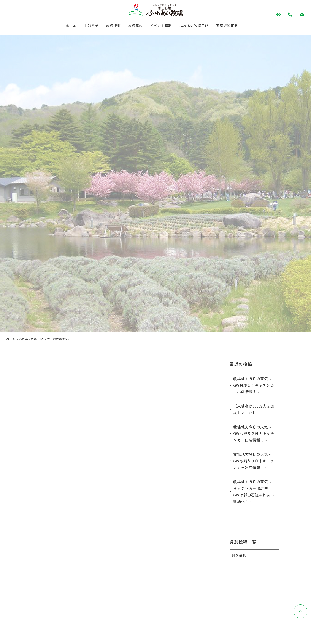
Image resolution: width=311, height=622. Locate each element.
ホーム (64, 26)
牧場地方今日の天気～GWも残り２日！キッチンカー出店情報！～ (253, 435)
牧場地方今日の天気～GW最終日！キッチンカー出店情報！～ (253, 386)
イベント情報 (161, 26)
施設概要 (109, 26)
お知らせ (86, 26)
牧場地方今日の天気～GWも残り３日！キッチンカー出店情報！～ (253, 463)
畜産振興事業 (233, 26)
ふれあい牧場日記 (197, 26)
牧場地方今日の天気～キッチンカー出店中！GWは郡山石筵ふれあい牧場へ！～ (253, 493)
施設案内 (133, 26)
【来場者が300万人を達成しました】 (252, 411)
